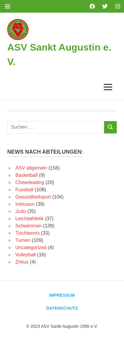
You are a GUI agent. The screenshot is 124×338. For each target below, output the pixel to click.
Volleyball (25, 254)
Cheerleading (29, 182)
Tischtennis (27, 233)
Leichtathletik (29, 218)
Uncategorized (31, 247)
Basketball (26, 175)
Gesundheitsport (33, 196)
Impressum (62, 295)
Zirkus (22, 261)
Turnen (23, 240)
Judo (20, 211)
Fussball (24, 189)
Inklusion (24, 204)
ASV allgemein (31, 168)
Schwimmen (28, 225)
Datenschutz (62, 308)
